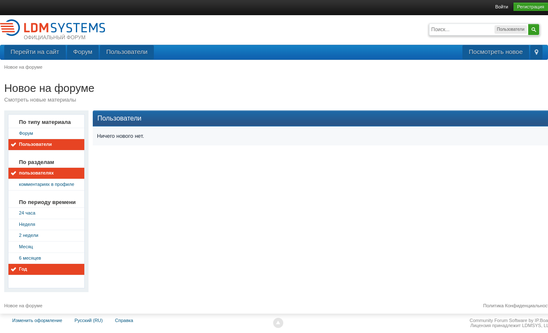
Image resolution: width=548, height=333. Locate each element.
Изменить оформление (37, 320)
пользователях (36, 172)
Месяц (26, 246)
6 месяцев (30, 257)
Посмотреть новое (496, 51)
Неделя (27, 224)
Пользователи (127, 51)
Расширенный (544, 28)
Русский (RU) (89, 320)
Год (23, 268)
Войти (501, 6)
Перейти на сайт (35, 51)
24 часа (27, 212)
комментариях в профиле (46, 184)
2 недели (28, 235)
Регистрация (530, 6)
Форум (83, 51)
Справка (124, 320)
